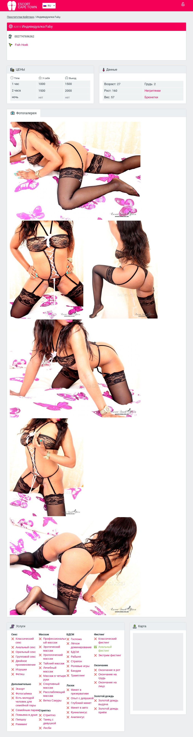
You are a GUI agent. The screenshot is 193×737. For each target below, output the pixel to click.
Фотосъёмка (24, 693)
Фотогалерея (24, 113)
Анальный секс (25, 647)
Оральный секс (26, 652)
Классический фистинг (107, 640)
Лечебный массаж (49, 669)
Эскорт (20, 689)
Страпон (76, 661)
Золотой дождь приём (108, 710)
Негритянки (153, 90)
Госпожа (76, 639)
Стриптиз (49, 715)
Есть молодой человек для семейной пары (26, 701)
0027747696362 (24, 36)
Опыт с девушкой (82, 698)
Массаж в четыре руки (54, 677)
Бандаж (76, 670)
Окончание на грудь (107, 676)
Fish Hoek (18, 45)
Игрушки (21, 669)
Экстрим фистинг (109, 655)
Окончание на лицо (107, 684)
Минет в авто (79, 707)
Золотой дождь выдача (108, 702)
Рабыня (76, 656)
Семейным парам (27, 710)
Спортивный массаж (51, 685)
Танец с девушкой (49, 721)
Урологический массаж (53, 656)
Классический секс (25, 640)
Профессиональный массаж (54, 640)
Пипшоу (21, 719)
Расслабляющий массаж (54, 693)
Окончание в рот (109, 670)
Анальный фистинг (105, 648)
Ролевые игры (80, 666)
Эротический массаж (51, 648)
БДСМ (75, 652)
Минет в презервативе (80, 691)
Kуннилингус (79, 712)
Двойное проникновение (26, 662)
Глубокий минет (81, 703)
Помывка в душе (27, 714)
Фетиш (20, 674)
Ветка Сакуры (52, 700)
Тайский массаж (53, 663)
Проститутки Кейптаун (20, 16)
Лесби (47, 728)
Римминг (21, 724)
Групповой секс (26, 656)
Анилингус (77, 717)
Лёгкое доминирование (81, 645)
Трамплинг (78, 675)
